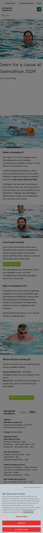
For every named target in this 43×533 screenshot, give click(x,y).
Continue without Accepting (32, 488)
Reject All (21, 524)
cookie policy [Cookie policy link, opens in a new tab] (28, 513)
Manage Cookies (21, 517)
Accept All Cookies (21, 530)
